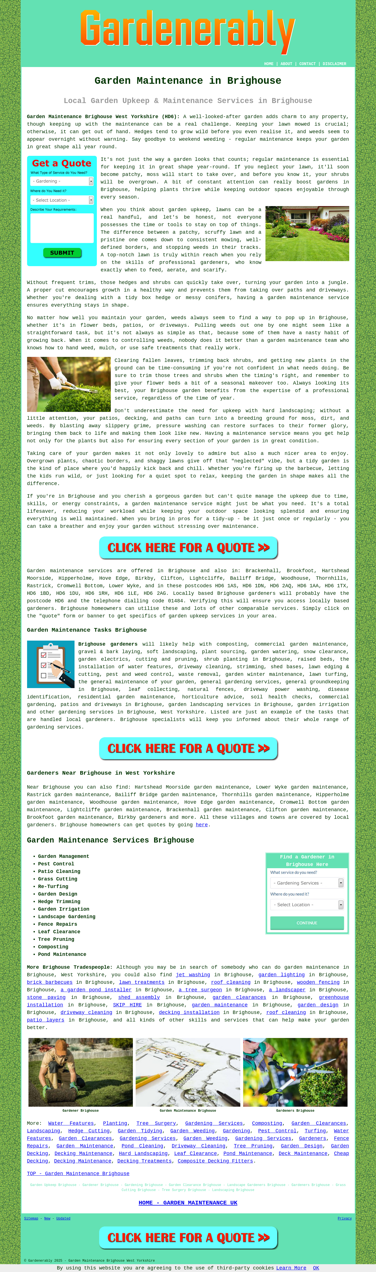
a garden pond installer (96, 990)
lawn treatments (141, 982)
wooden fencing (318, 982)
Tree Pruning (253, 1146)
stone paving (46, 997)
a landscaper (287, 990)
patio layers (45, 1020)
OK (316, 1268)
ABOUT (286, 64)
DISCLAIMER (334, 64)
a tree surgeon (200, 990)
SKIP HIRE (127, 1005)
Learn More (291, 1268)
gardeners (152, 817)
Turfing (315, 1131)
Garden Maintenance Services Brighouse (111, 840)
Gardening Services (214, 1123)
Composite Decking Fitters (215, 1161)
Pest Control (277, 1131)
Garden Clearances (318, 1123)
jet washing (193, 975)
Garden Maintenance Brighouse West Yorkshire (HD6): (103, 117)
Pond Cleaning (142, 1146)
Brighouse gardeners (108, 644)
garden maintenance (220, 1005)
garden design (318, 1005)
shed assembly (139, 997)
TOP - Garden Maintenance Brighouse (78, 1173)
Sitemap (31, 1219)
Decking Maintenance (83, 1153)
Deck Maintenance (303, 1153)
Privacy (345, 1219)
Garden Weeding (192, 1131)
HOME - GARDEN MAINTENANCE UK (188, 1202)
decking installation (189, 1012)
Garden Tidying (140, 1131)
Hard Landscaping (143, 1153)
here (202, 825)
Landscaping (43, 1131)
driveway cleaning (86, 1012)
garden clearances (239, 997)
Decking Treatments (145, 1161)
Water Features (71, 1123)
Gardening (236, 1131)
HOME (269, 64)
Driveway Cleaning (198, 1146)
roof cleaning (231, 982)
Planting (115, 1123)
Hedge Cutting (89, 1131)
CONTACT (307, 64)
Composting (267, 1123)
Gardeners (312, 1138)
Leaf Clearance (195, 1153)
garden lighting (281, 975)
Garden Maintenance (84, 1146)
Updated (63, 1219)
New (47, 1219)
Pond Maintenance (247, 1153)
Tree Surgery (156, 1123)
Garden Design (301, 1146)
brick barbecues (50, 982)
